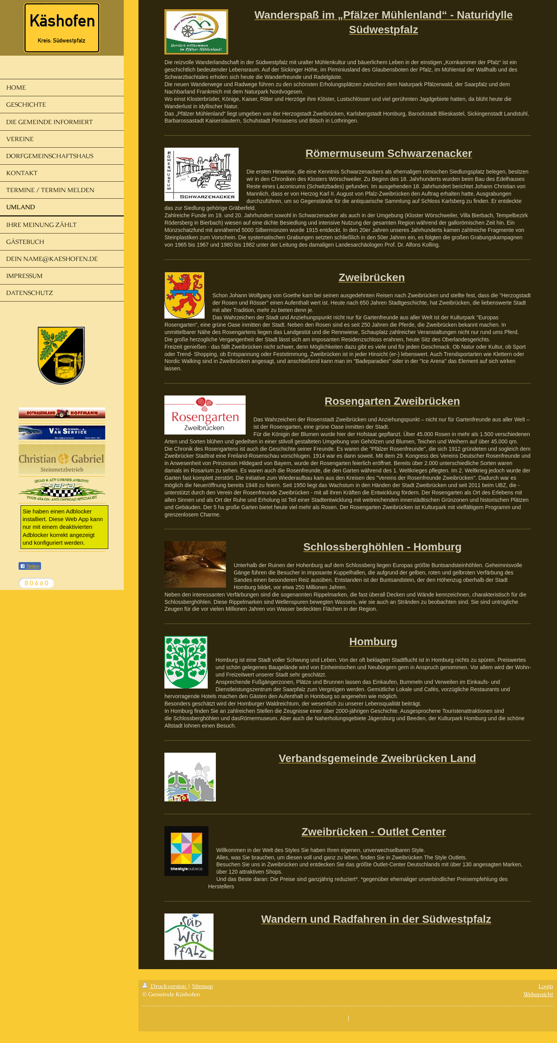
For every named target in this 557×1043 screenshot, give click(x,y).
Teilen (29, 566)
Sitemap (202, 986)
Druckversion (165, 986)
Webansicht (538, 994)
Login (545, 986)
